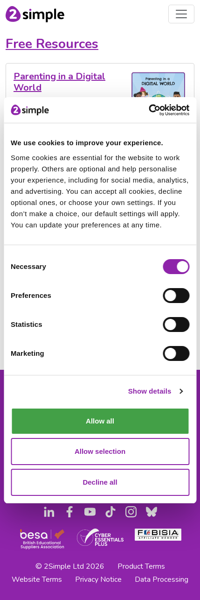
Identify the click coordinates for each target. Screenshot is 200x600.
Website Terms (37, 579)
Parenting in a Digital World (59, 82)
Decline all (100, 482)
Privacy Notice (98, 579)
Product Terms (141, 566)
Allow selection (100, 451)
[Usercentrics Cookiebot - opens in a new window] (148, 110)
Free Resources (52, 44)
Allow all (100, 421)
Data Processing (161, 579)
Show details (150, 391)
